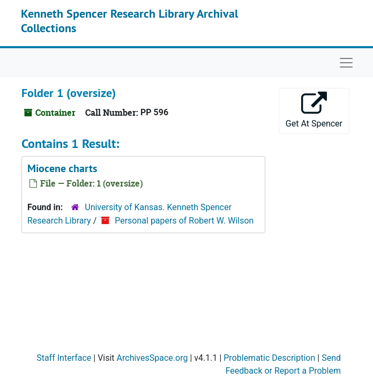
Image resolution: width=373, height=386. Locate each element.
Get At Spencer (314, 110)
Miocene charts (62, 168)
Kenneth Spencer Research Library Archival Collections (129, 20)
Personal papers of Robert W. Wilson (184, 221)
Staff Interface (63, 358)
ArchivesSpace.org (152, 358)
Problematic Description (269, 358)
